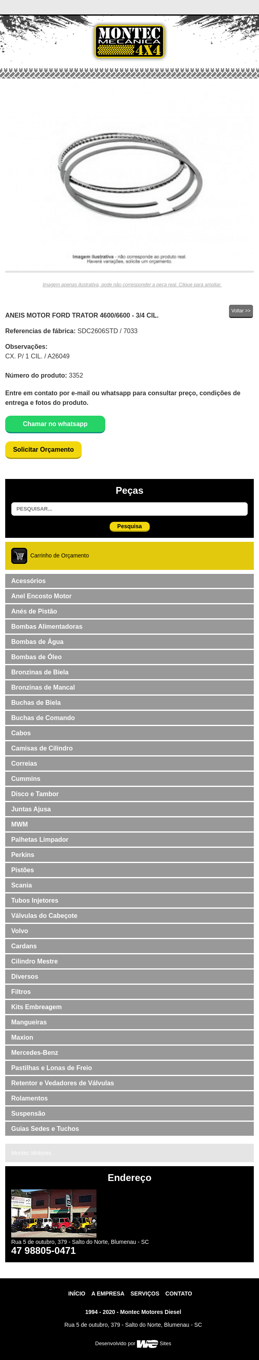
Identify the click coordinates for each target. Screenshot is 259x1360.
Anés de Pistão (34, 611)
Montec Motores (31, 1153)
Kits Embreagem (36, 1007)
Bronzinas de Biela (39, 672)
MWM (19, 824)
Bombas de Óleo (36, 657)
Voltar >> (241, 311)
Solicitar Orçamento (43, 449)
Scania (21, 885)
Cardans (24, 946)
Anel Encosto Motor (41, 596)
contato (178, 1293)
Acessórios (28, 580)
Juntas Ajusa (31, 809)
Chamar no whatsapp (55, 423)
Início (76, 1293)
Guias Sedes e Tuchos (45, 1128)
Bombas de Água (37, 641)
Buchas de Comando (43, 717)
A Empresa (107, 1293)
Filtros (21, 991)
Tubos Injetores (34, 900)
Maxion (22, 1037)
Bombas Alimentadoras (46, 626)
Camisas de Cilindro (42, 748)
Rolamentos (29, 1098)
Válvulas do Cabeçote (44, 915)
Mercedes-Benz (34, 1052)
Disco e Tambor (35, 794)
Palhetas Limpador (39, 839)
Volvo (19, 930)
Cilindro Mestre (34, 961)
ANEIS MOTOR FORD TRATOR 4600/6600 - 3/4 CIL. (82, 315)
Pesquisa (129, 526)
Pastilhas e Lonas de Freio (51, 1067)
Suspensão (28, 1113)
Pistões (22, 870)
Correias (24, 763)
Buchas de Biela (36, 702)
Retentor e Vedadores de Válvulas (62, 1083)
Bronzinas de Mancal (43, 687)
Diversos (24, 976)
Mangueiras (29, 1022)
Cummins (25, 778)
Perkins (22, 854)
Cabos (21, 733)
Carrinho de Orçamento (59, 555)
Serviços (145, 1293)
